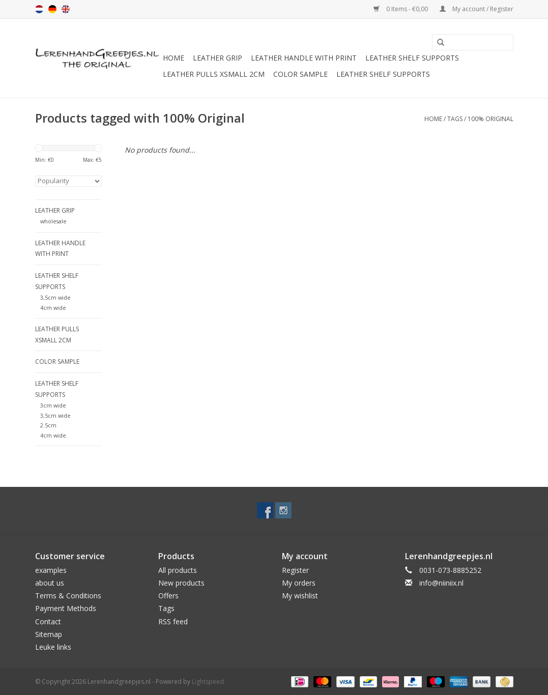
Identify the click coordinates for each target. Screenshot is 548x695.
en (66, 9)
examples (51, 570)
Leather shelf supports (412, 58)
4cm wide (53, 307)
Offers (168, 595)
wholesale (53, 221)
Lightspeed (208, 681)
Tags (455, 118)
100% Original (490, 118)
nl (39, 9)
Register (295, 570)
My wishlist (300, 595)
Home (173, 58)
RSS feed (173, 621)
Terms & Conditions (68, 595)
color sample (300, 74)
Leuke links (53, 647)
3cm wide (53, 405)
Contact (48, 621)
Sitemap (48, 634)
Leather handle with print (304, 58)
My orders (298, 583)
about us (49, 583)
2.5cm (48, 425)
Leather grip (217, 58)
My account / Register (476, 9)
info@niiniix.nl (441, 583)
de (52, 9)
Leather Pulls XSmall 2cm (214, 74)
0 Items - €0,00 (401, 9)
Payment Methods (65, 608)
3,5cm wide (55, 297)
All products (177, 570)
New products (181, 583)
